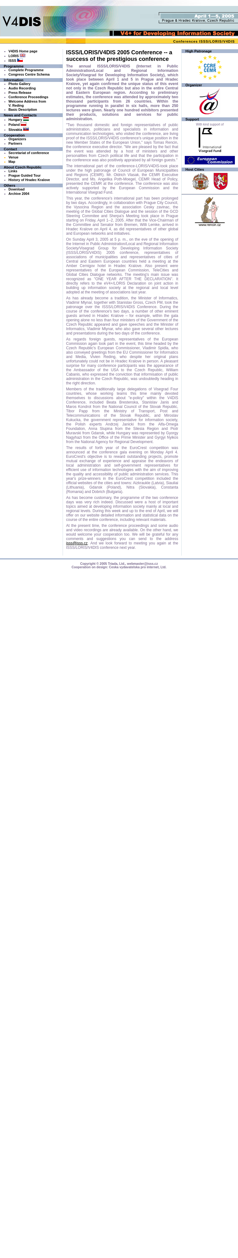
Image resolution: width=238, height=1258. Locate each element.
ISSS (203, 41)
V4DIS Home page (22, 51)
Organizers (17, 139)
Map (11, 161)
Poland (17, 124)
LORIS (216, 41)
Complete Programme (26, 70)
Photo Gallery (19, 84)
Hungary (18, 119)
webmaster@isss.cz (142, 563)
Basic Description (22, 109)
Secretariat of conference (28, 153)
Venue (13, 157)
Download (16, 189)
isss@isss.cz (77, 543)
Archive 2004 (18, 193)
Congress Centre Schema (28, 74)
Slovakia (18, 129)
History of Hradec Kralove (29, 180)
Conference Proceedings (28, 97)
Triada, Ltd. (116, 563)
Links (12, 171)
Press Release (19, 92)
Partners (15, 143)
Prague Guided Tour (24, 175)
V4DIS (229, 41)
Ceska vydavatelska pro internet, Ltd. (138, 567)
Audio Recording (22, 88)
